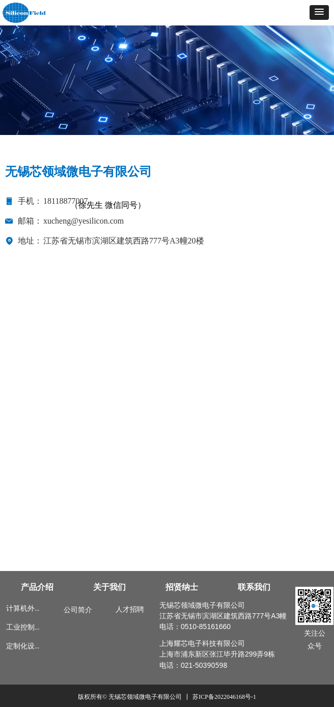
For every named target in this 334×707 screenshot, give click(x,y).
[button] (319, 12)
